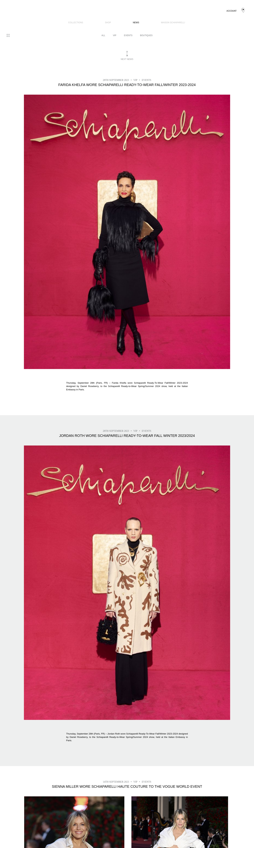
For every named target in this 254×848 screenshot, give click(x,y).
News (136, 22)
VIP (114, 35)
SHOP (108, 22)
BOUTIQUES (146, 35)
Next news (127, 59)
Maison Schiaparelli (173, 22)
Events (128, 35)
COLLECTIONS (75, 22)
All (103, 35)
